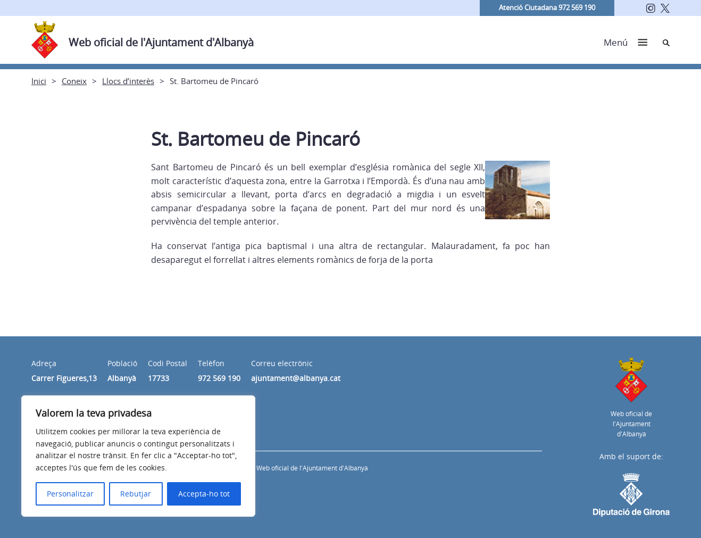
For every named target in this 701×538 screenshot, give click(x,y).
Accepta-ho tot (204, 494)
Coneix (74, 81)
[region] (138, 456)
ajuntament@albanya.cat (295, 378)
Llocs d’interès (128, 81)
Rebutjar (135, 494)
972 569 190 (219, 378)
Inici (38, 81)
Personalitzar (70, 494)
